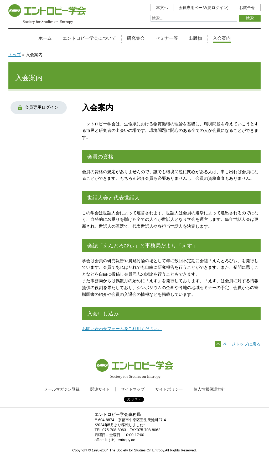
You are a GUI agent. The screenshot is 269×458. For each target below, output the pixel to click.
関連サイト (100, 389)
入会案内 (222, 38)
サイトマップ (132, 389)
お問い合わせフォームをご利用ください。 (122, 328)
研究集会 (136, 38)
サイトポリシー (169, 389)
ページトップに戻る (242, 344)
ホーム (45, 38)
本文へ (162, 8)
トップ (14, 54)
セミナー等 (167, 38)
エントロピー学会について (89, 38)
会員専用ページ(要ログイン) (204, 8)
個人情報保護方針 (209, 389)
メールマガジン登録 (62, 389)
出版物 (195, 38)
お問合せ (247, 8)
